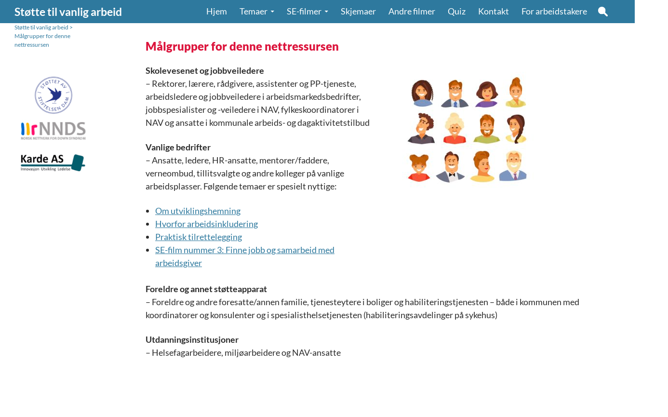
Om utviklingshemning (197, 210)
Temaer (253, 11)
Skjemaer (358, 11)
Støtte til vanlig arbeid (68, 11)
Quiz (457, 11)
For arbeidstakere (554, 11)
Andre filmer (411, 11)
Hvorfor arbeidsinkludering (206, 223)
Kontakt (493, 11)
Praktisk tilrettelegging (198, 236)
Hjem (216, 11)
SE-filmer (304, 11)
